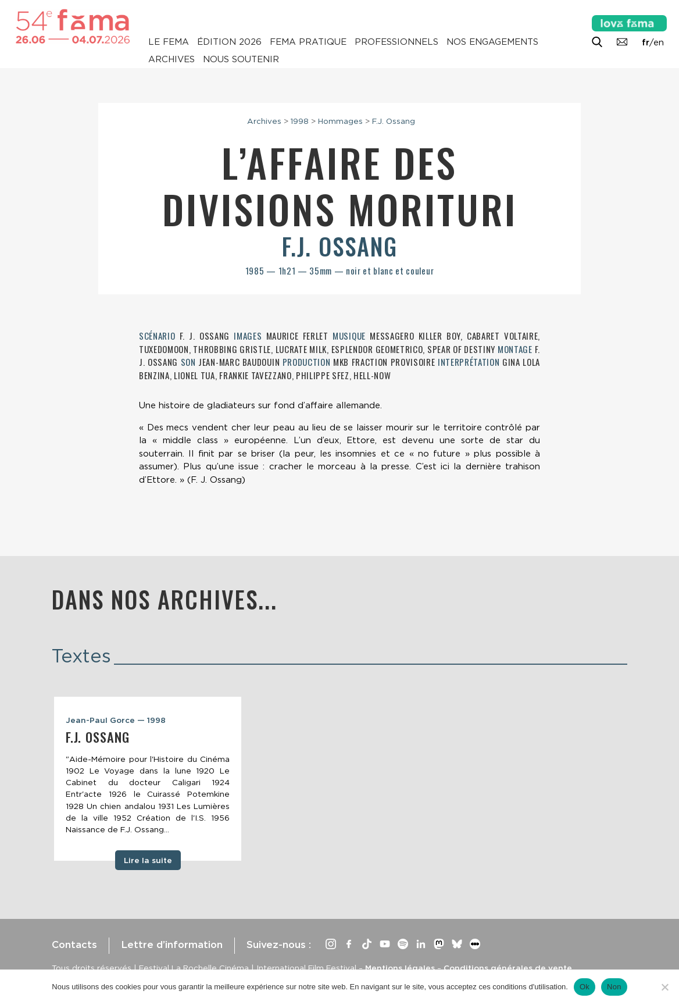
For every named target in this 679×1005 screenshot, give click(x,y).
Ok (584, 986)
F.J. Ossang (393, 121)
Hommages (340, 121)
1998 (300, 121)
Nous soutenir (241, 59)
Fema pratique (308, 42)
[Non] (664, 987)
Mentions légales (400, 967)
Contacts (74, 944)
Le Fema (168, 42)
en (658, 42)
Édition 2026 (229, 42)
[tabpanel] (148, 779)
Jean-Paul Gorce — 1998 (116, 720)
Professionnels (396, 42)
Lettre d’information (172, 944)
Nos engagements (492, 42)
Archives (171, 59)
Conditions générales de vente (508, 967)
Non (614, 986)
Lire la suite (148, 860)
